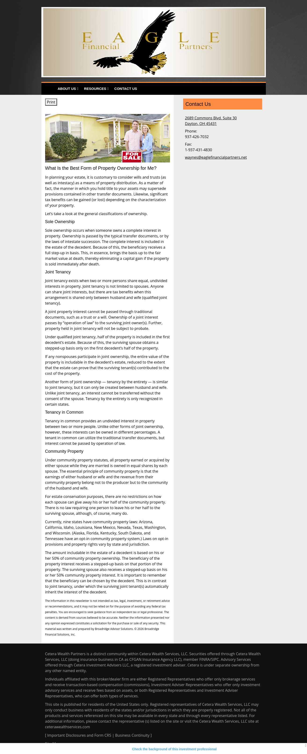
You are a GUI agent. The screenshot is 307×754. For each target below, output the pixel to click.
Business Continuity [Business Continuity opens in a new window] (132, 735)
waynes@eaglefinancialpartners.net (216, 157)
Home (48, 89)
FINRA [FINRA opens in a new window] (204, 659)
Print (51, 102)
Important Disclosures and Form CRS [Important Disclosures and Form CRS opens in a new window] (79, 735)
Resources (95, 89)
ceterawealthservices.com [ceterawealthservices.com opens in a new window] (67, 726)
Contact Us (125, 89)
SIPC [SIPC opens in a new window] (215, 659)
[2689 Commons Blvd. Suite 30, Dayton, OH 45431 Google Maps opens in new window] (211, 120)
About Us (67, 89)
